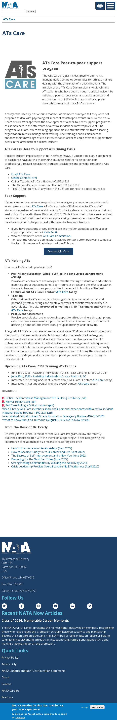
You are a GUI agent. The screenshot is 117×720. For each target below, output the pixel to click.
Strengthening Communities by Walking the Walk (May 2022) (49, 463)
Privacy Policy (10, 657)
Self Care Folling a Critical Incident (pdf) (30, 405)
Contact (6, 684)
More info (20, 717)
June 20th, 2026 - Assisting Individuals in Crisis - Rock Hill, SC (48, 376)
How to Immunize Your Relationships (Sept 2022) (41, 448)
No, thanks (97, 707)
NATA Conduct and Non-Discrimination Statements (33, 671)
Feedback (7, 697)
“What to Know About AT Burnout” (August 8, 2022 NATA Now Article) (45, 420)
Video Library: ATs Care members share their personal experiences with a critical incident (57, 409)
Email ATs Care (20, 174)
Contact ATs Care (58, 251)
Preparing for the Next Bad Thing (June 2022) (39, 459)
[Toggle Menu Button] (110, 6)
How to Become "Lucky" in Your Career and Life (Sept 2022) (48, 452)
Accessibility (9, 664)
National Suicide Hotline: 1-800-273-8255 (27, 412)
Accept (84, 707)
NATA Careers (10, 690)
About (5, 677)
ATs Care (9, 19)
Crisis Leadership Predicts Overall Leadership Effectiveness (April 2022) (55, 466)
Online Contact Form (24, 178)
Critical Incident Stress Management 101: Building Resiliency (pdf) (46, 398)
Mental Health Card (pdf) (21, 401)
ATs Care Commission (56, 236)
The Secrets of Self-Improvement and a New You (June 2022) (48, 455)
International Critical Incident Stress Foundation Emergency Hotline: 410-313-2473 (53, 416)
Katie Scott (50, 232)
